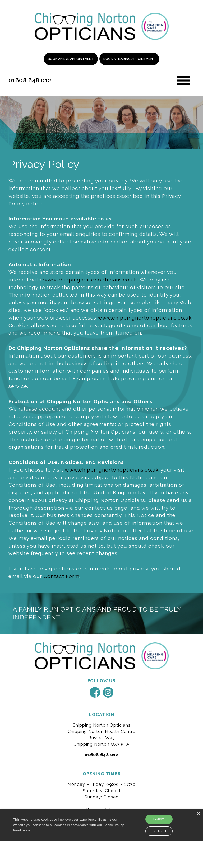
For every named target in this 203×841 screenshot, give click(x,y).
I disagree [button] (159, 831)
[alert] (101, 825)
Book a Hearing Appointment (129, 59)
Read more (21, 830)
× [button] (198, 814)
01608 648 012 (29, 80)
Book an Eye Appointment (71, 59)
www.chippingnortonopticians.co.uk (90, 280)
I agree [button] (159, 819)
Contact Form (61, 576)
